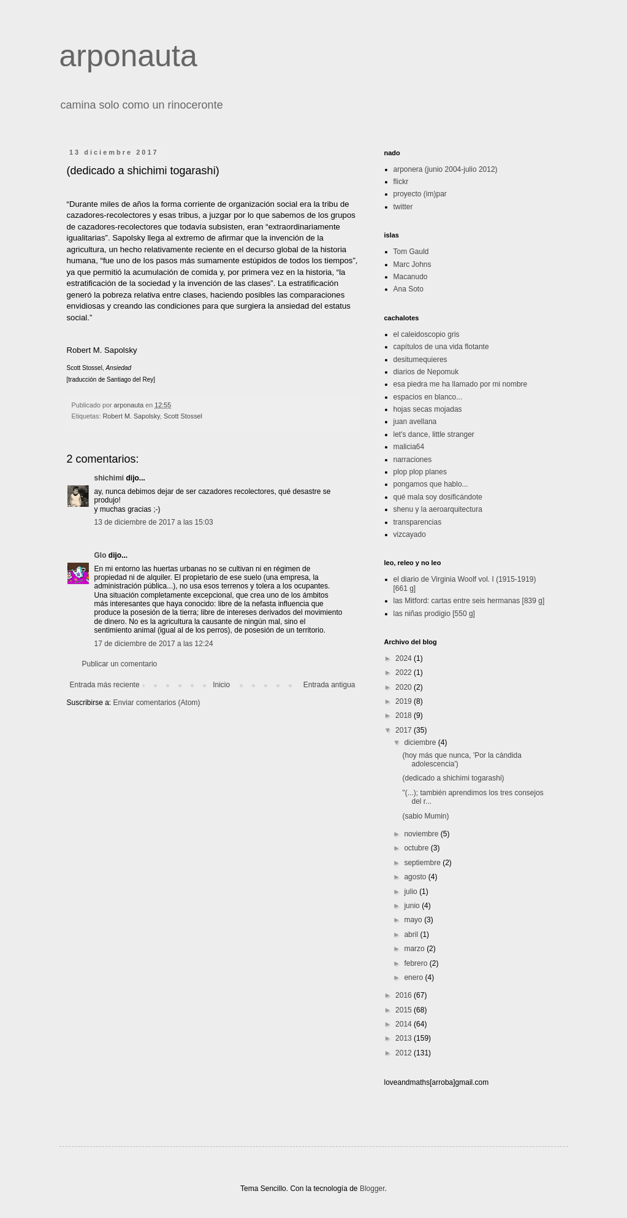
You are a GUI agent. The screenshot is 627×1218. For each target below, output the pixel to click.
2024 (404, 658)
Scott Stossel (183, 416)
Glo (100, 555)
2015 (404, 1010)
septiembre (423, 862)
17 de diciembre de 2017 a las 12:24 (153, 643)
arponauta (128, 56)
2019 (404, 701)
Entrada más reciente (105, 684)
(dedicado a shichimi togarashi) (453, 778)
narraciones (412, 459)
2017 (404, 730)
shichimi (109, 478)
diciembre (421, 742)
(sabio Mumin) (425, 816)
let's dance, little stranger (433, 434)
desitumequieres (420, 359)
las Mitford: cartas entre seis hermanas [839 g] (469, 600)
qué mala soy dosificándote (437, 497)
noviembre (422, 834)
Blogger (372, 1188)
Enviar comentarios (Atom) (156, 702)
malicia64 (409, 446)
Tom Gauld (411, 251)
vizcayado (409, 534)
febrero (416, 963)
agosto (416, 877)
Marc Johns (412, 264)
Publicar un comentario (120, 664)
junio (413, 905)
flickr (401, 181)
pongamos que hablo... (430, 484)
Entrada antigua (329, 684)
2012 (404, 1053)
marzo (415, 948)
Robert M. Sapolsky (131, 416)
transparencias (417, 522)
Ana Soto (408, 289)
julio (411, 891)
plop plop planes (420, 472)
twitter (403, 206)
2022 (404, 672)
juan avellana (415, 421)
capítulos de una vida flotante (441, 346)
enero (414, 977)
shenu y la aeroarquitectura (437, 509)
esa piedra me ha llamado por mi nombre (460, 384)
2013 (404, 1038)
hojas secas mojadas (427, 409)
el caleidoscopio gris (426, 334)
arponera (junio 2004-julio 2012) (445, 169)
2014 (404, 1024)
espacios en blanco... (428, 397)
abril (412, 934)
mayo (414, 919)
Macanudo (410, 276)
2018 (404, 715)
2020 (404, 687)
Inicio (221, 684)
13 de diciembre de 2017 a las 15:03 (153, 522)
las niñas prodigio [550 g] (434, 613)
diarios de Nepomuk (426, 372)
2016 (404, 995)
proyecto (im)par (420, 194)
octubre (417, 848)
